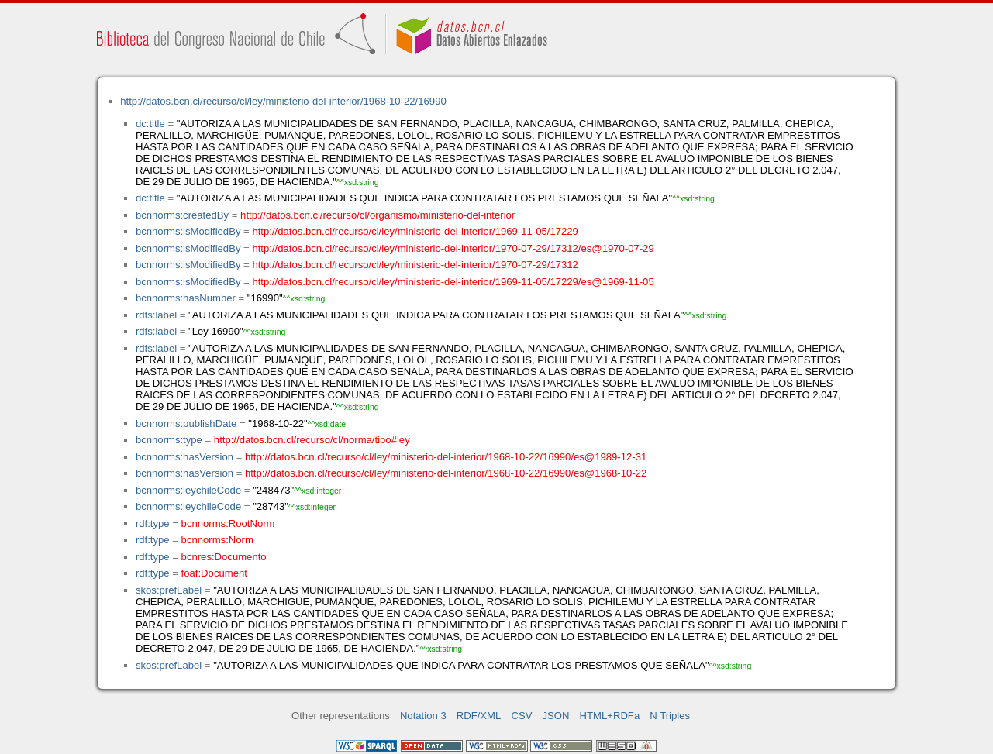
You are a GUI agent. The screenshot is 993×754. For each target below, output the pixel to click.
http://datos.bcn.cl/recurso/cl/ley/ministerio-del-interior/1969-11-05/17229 (415, 231)
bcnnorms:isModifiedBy (188, 231)
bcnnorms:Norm (217, 540)
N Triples (670, 715)
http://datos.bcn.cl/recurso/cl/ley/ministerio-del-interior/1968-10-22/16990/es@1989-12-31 (445, 457)
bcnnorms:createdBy (182, 215)
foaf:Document (214, 573)
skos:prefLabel (169, 590)
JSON (556, 715)
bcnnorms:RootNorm (228, 523)
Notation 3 (423, 715)
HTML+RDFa (610, 715)
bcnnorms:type (169, 440)
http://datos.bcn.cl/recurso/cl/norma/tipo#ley (312, 440)
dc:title (150, 123)
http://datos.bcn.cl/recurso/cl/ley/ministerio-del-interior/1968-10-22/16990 (283, 101)
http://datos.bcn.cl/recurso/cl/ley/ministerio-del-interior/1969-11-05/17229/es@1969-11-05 (452, 281)
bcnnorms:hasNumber (186, 298)
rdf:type (153, 523)
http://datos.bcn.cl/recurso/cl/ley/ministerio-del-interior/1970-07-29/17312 (415, 264)
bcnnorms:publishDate (186, 423)
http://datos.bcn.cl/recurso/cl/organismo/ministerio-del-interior (377, 215)
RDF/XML (479, 715)
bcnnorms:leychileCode (188, 490)
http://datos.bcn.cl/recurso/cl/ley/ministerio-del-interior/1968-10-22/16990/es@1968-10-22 (445, 473)
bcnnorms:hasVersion (184, 457)
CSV (521, 715)
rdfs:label (156, 315)
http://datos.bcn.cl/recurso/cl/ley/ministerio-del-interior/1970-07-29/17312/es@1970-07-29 (452, 248)
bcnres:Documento (224, 557)
